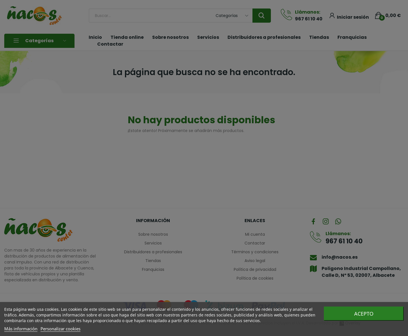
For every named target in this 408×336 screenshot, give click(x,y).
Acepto (363, 313)
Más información (20, 328)
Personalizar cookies (60, 328)
